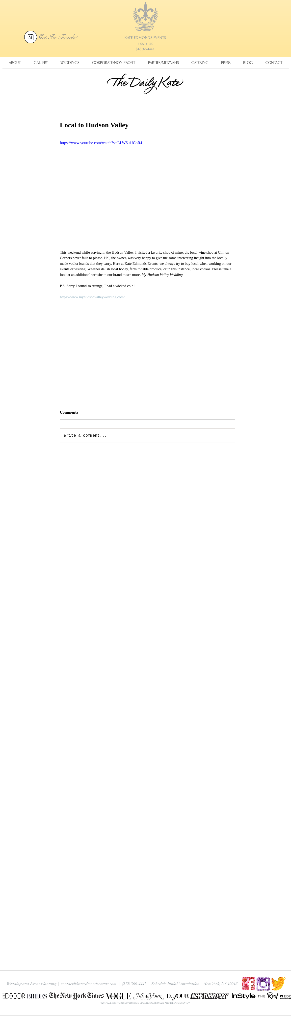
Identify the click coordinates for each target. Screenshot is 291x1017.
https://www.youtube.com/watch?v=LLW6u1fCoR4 (101, 143)
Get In (48, 37)
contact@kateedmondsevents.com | (90, 983)
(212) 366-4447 (145, 49)
